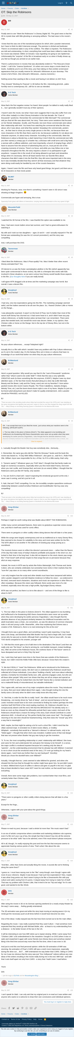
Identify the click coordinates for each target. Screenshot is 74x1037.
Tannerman (13, 249)
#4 (72, 216)
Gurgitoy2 (12, 290)
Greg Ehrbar (13, 507)
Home (40, 1019)
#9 (72, 421)
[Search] (71, 3)
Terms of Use (15, 1019)
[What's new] (66, 3)
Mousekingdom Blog (31, 975)
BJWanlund (13, 360)
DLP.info (16, 975)
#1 (72, 29)
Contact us (5, 1019)
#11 (71, 608)
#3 (72, 185)
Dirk (10, 891)
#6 (72, 299)
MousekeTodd (14, 207)
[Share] (68, 29)
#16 (71, 990)
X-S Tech (12, 92)
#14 (71, 861)
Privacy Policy (27, 1019)
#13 (71, 824)
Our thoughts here (18, 277)
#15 (71, 900)
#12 (71, 793)
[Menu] (3, 3)
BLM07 (11, 177)
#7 (72, 340)
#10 (71, 516)
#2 (72, 101)
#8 (72, 369)
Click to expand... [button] (37, 441)
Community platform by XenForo (19, 1023)
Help (34, 1019)
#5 (72, 257)
